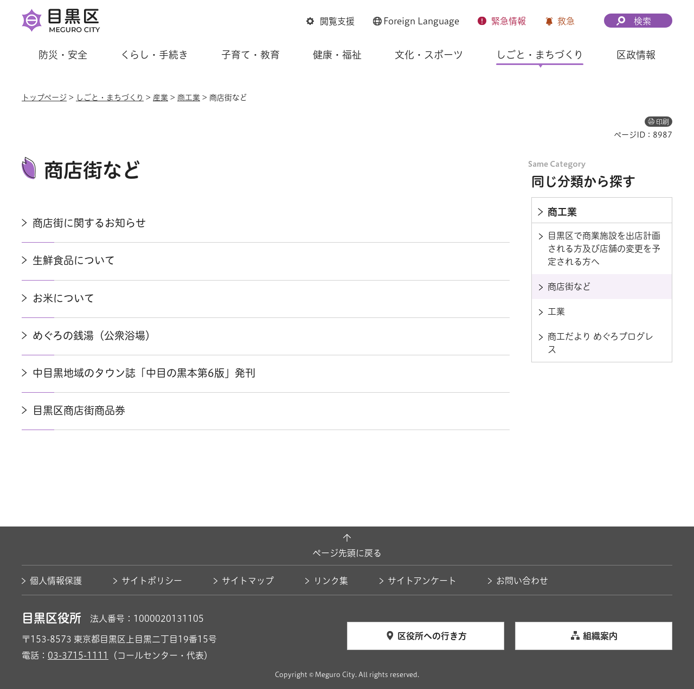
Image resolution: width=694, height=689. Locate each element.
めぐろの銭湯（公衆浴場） (94, 335)
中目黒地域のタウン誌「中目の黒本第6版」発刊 (144, 373)
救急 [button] (566, 21)
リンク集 (330, 580)
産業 (160, 97)
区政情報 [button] (636, 55)
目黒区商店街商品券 (79, 410)
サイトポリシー (151, 580)
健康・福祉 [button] (337, 55)
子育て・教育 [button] (250, 55)
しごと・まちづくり (110, 97)
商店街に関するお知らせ (89, 223)
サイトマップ (248, 580)
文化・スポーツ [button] (429, 55)
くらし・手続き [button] (154, 55)
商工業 (188, 97)
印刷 (662, 122)
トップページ (44, 97)
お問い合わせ (522, 580)
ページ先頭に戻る (347, 553)
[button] (330, 22)
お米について (63, 298)
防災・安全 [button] (62, 55)
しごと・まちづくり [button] (539, 55)
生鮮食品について (74, 260)
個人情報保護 (56, 580)
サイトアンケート (422, 580)
